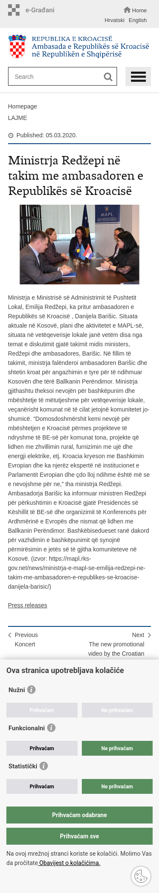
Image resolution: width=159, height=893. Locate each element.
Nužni (16, 690)
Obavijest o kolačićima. (69, 863)
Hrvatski (115, 20)
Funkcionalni (26, 728)
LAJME (17, 117)
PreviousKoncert (26, 639)
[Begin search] (108, 76)
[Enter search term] (60, 76)
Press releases (27, 605)
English (138, 20)
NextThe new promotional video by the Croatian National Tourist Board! (114, 648)
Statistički (22, 766)
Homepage (22, 106)
